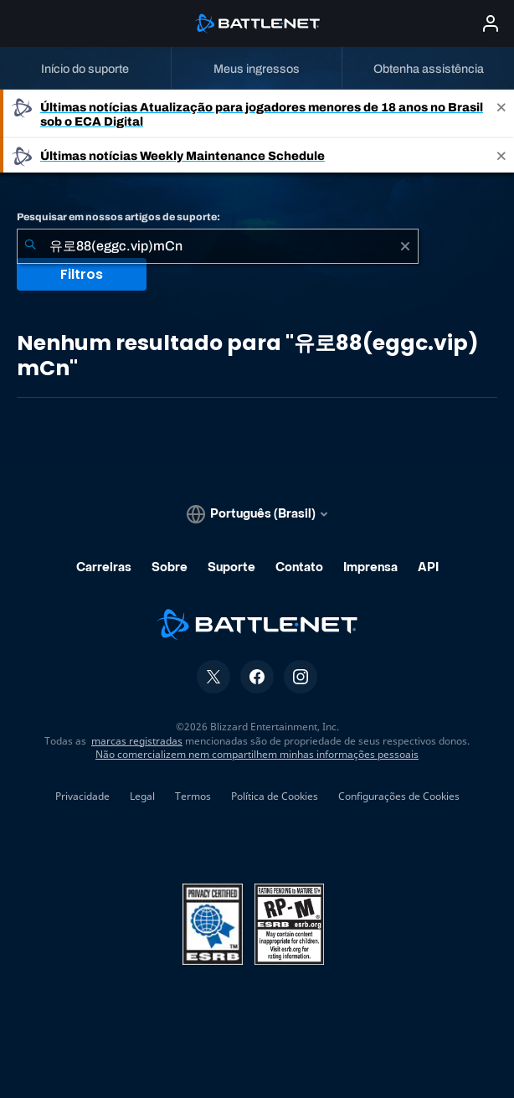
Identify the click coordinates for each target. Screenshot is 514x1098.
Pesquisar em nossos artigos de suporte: (118, 217)
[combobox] (218, 246)
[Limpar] (405, 246)
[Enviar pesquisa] (30, 246)
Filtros (81, 274)
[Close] (501, 114)
